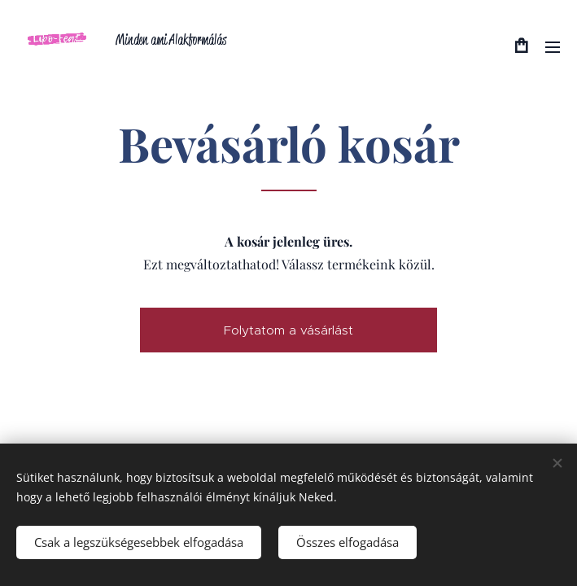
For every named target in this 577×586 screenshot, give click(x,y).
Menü (552, 47)
